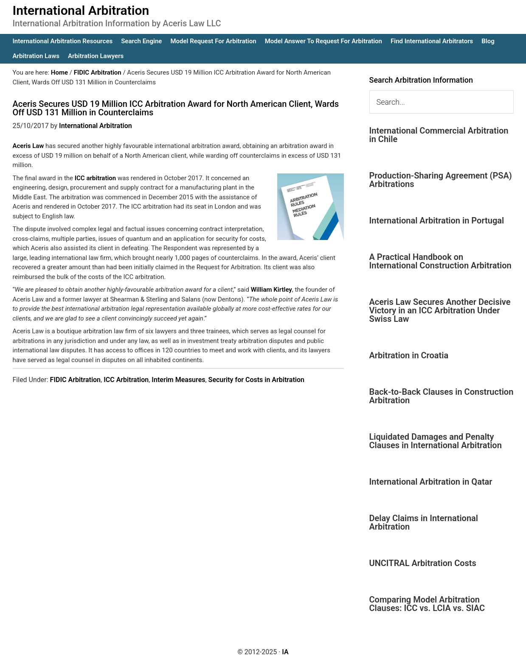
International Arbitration (81, 10)
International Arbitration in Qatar (430, 482)
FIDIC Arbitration (75, 380)
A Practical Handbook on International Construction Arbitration (440, 261)
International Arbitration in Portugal (436, 220)
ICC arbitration (95, 178)
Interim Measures (178, 380)
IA (285, 652)
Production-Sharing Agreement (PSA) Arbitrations (440, 179)
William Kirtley (271, 289)
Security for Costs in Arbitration (256, 380)
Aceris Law (29, 146)
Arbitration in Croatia (409, 355)
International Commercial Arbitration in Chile (439, 135)
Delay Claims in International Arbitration (423, 522)
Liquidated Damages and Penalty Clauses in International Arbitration (435, 441)
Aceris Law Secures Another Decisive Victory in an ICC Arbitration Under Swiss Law (440, 310)
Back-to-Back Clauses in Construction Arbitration (441, 396)
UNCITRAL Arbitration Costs (422, 563)
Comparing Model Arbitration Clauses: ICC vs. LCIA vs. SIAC (427, 603)
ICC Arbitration (126, 380)
